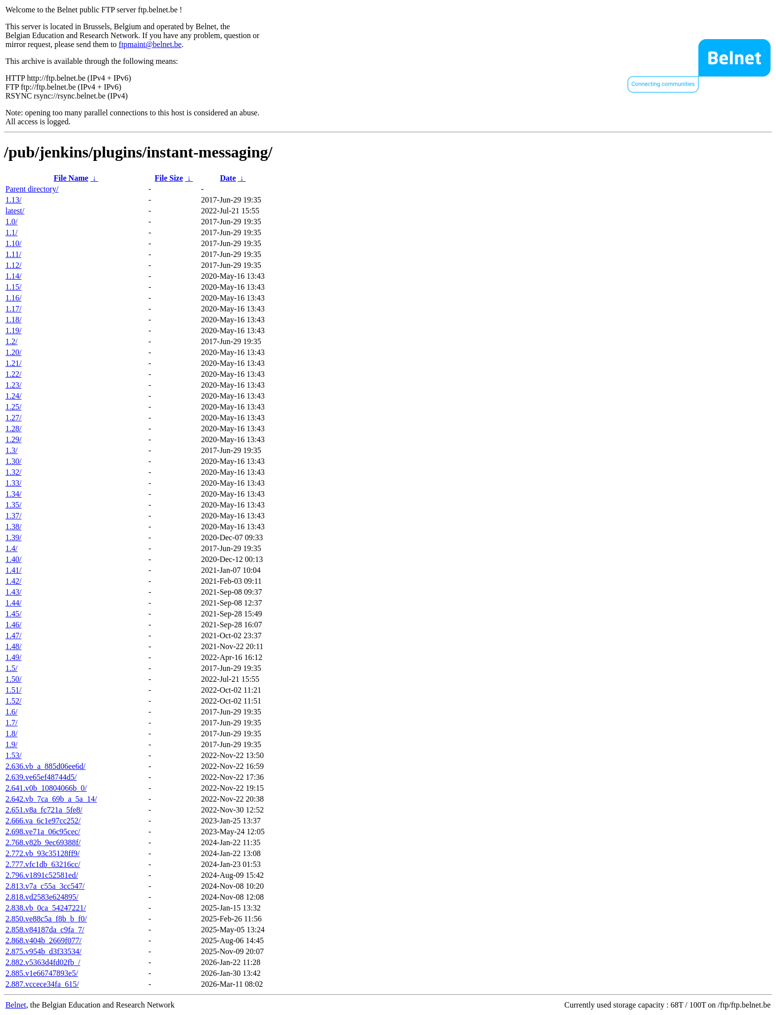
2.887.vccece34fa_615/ (42, 984)
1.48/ (13, 646)
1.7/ (11, 722)
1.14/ (13, 276)
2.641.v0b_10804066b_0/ (46, 788)
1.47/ (13, 635)
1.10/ (13, 243)
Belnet (15, 1005)
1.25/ (13, 407)
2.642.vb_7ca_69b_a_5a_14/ (51, 799)
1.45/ (13, 613)
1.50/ (13, 679)
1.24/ (13, 396)
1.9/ (11, 744)
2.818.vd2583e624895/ (42, 897)
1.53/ (13, 755)
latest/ (14, 210)
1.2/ (11, 341)
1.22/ (13, 374)
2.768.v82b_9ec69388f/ (43, 842)
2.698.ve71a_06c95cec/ (42, 831)
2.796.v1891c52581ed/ (41, 875)
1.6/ (11, 712)
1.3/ (11, 450)
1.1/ (11, 232)
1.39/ (13, 537)
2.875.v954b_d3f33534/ (43, 951)
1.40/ (13, 559)
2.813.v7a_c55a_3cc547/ (45, 886)
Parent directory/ (31, 189)
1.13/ (13, 200)
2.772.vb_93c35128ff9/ (42, 853)
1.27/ (13, 417)
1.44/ (13, 603)
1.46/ (13, 624)
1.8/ (11, 733)
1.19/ (13, 330)
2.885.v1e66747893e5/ (41, 973)
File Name (71, 178)
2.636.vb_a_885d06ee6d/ (45, 766)
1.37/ (13, 515)
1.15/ (13, 287)
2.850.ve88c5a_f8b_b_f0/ (46, 918)
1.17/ (13, 308)
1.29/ (13, 439)
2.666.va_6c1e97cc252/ (43, 820)
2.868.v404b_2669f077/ (43, 940)
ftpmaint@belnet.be (150, 44)
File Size (168, 178)
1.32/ (13, 472)
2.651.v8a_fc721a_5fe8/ (44, 810)
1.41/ (13, 570)
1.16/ (13, 298)
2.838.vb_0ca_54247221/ (45, 908)
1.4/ (11, 548)
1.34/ (13, 494)
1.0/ (11, 221)
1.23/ (13, 385)
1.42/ (13, 581)
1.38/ (13, 526)
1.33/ (13, 483)
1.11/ (13, 254)
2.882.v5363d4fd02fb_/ (42, 962)
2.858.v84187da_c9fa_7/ (44, 929)
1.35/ (13, 505)
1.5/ (11, 668)
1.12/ (13, 265)
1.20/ (13, 352)
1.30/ (13, 461)
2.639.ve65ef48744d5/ (41, 777)
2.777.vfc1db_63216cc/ (42, 864)
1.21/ (13, 363)
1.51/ (13, 690)
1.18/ (13, 319)
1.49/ (13, 657)
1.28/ (13, 428)
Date (228, 178)
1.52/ (13, 701)
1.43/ (13, 592)
